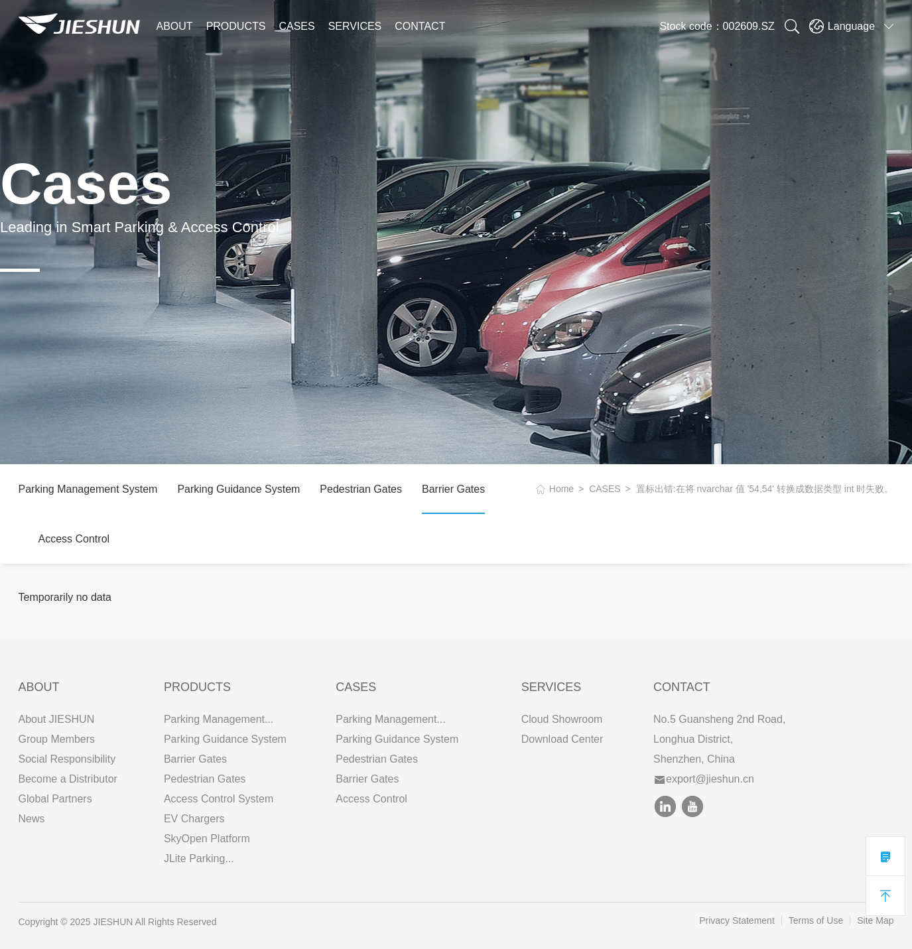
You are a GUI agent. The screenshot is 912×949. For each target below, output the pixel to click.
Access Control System (218, 798)
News (32, 818)
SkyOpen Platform (207, 838)
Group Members (57, 739)
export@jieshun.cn (704, 779)
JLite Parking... (199, 858)
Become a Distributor (68, 779)
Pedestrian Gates (361, 489)
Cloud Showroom (562, 719)
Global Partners (55, 798)
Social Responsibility (67, 759)
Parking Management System (88, 489)
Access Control (74, 538)
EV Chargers (194, 818)
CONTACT (420, 26)
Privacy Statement (737, 920)
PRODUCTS (236, 26)
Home (561, 488)
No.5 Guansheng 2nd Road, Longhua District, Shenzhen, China (719, 739)
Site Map (875, 920)
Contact (681, 687)
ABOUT (175, 26)
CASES (296, 26)
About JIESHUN (57, 719)
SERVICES (355, 26)
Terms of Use (816, 920)
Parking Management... (218, 719)
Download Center (562, 739)
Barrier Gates (453, 489)
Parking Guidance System (238, 489)
